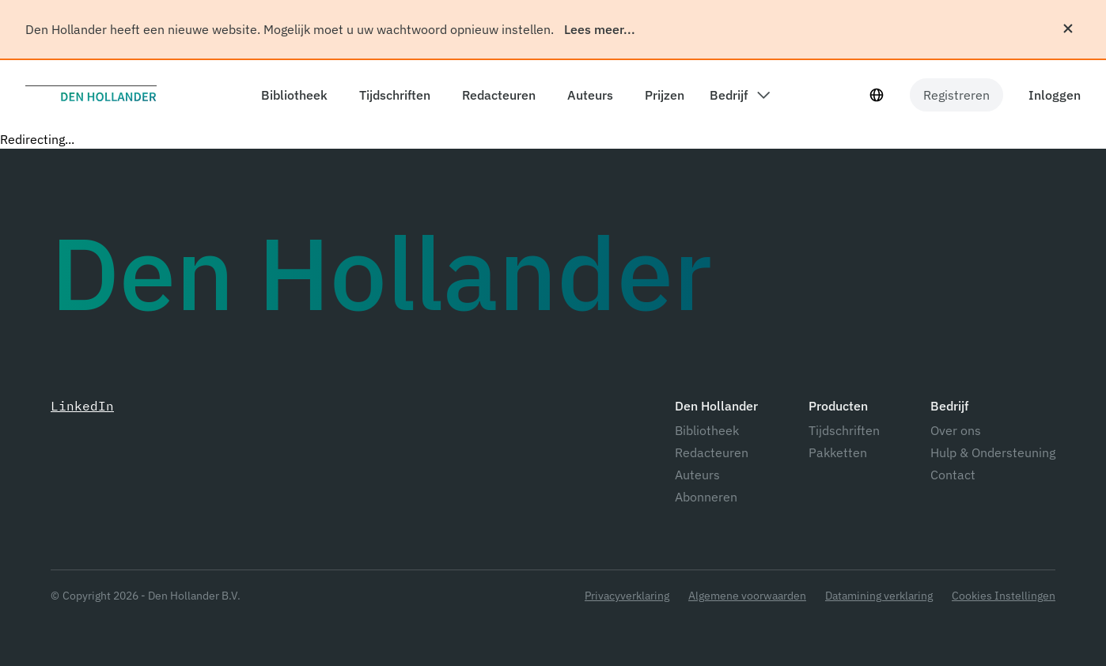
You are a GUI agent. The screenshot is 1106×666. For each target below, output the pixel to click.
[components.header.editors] (496, 94)
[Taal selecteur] (876, 95)
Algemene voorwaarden (747, 596)
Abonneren (706, 497)
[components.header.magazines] (391, 94)
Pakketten (838, 452)
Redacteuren (711, 452)
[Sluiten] (1068, 28)
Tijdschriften (844, 430)
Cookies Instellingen (1003, 596)
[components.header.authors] (587, 94)
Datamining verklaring (879, 596)
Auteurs (697, 474)
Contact (952, 474)
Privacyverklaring (627, 596)
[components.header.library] (291, 94)
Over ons (955, 430)
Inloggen (1054, 95)
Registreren (956, 95)
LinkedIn (82, 406)
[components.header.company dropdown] (740, 94)
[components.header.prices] (661, 94)
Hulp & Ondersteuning (992, 452)
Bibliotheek (707, 430)
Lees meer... (599, 29)
